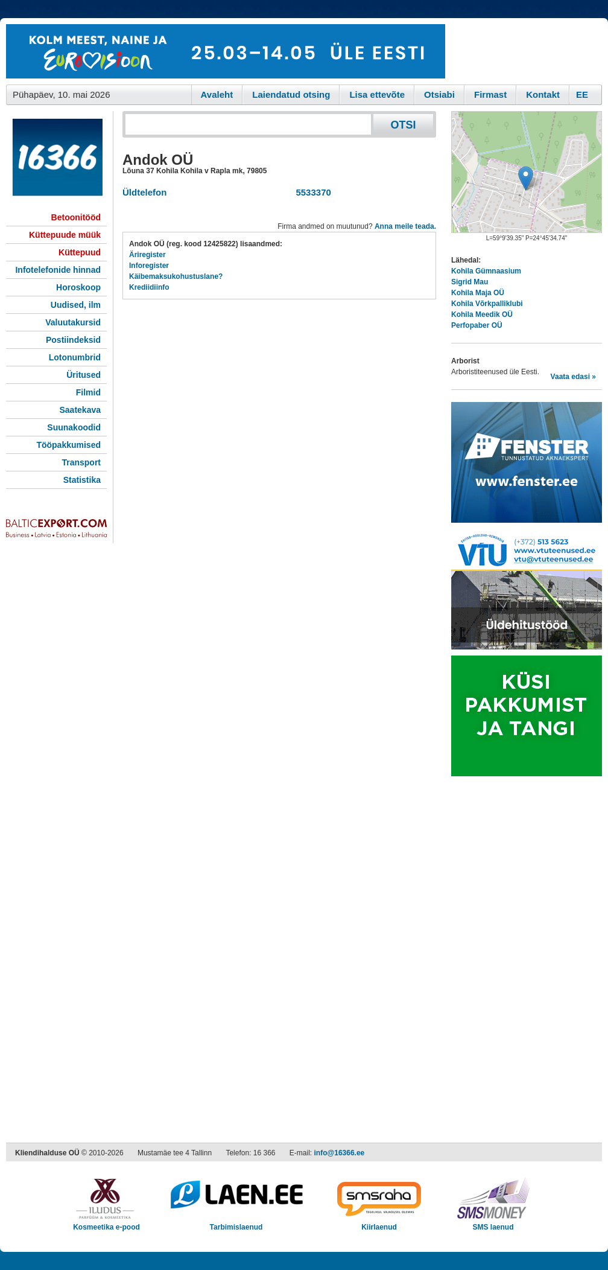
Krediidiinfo (149, 287)
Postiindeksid (73, 340)
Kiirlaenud (379, 1223)
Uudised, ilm (76, 305)
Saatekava (80, 410)
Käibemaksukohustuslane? (176, 276)
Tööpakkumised (68, 445)
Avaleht (217, 94)
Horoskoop (78, 287)
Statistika (82, 480)
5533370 (311, 192)
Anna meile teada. (405, 226)
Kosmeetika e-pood (106, 1223)
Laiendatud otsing (291, 94)
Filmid (88, 392)
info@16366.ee (339, 1153)
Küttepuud (80, 252)
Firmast (490, 94)
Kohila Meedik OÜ (482, 314)
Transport (81, 462)
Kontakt (543, 94)
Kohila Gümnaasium (486, 271)
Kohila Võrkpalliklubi (487, 303)
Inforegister (149, 265)
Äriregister (147, 254)
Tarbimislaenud (236, 1223)
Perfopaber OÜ (476, 325)
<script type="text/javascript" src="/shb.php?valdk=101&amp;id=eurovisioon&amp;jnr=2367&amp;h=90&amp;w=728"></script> (225, 51)
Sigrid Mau (469, 282)
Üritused (83, 375)
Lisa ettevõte (377, 94)
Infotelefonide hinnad (58, 270)
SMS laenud (493, 1223)
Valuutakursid (73, 322)
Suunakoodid (74, 427)
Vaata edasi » (573, 376)
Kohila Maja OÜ (477, 293)
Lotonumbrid (75, 357)
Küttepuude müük (65, 235)
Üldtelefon (144, 192)
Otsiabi (439, 94)
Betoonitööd (76, 217)
